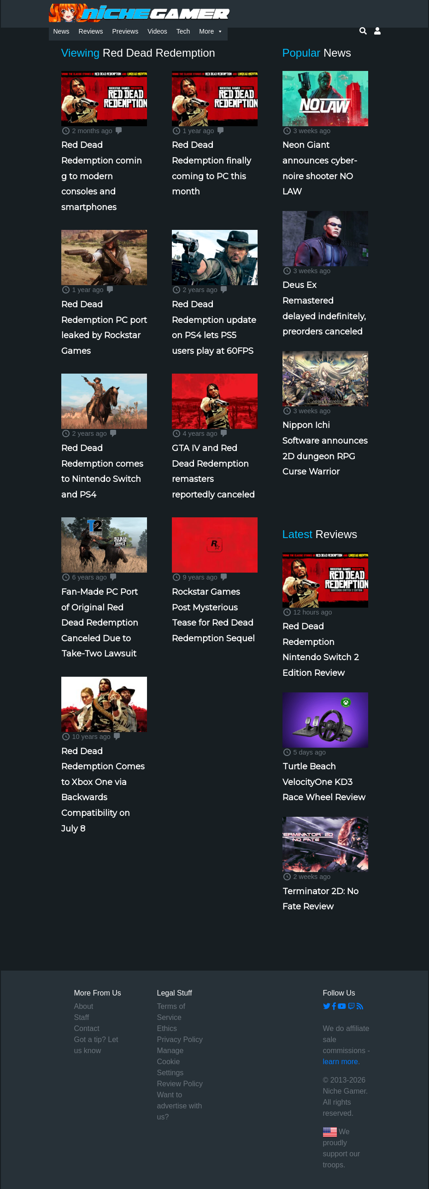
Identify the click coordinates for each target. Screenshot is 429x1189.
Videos (157, 31)
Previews (125, 31)
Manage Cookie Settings (170, 1062)
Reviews (91, 31)
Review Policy (180, 1084)
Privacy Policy (180, 1039)
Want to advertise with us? (179, 1106)
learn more (340, 1062)
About (84, 1006)
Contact (87, 1028)
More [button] (211, 31)
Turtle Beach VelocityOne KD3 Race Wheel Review (323, 781)
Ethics (167, 1028)
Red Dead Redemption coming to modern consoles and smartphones (101, 176)
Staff (81, 1017)
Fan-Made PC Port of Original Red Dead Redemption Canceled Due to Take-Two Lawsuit (99, 623)
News (61, 31)
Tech (183, 31)
